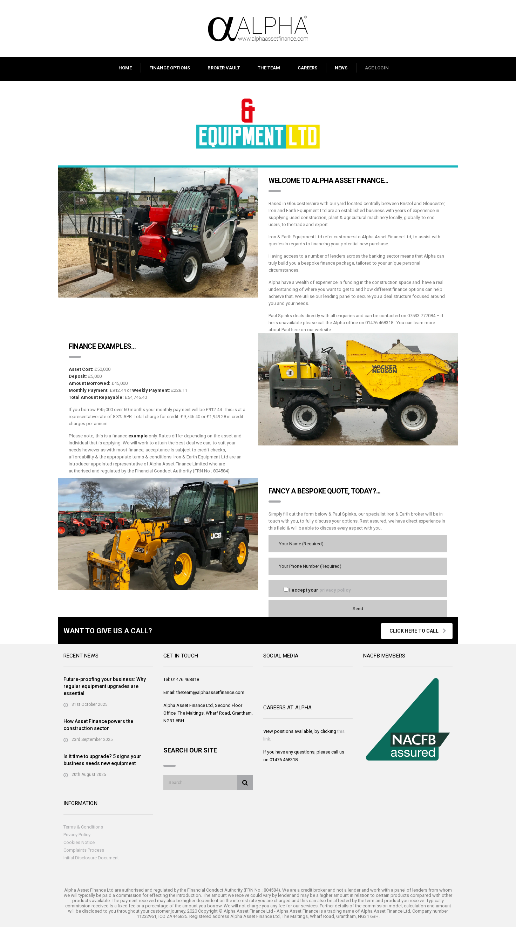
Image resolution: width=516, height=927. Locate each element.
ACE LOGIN (377, 67)
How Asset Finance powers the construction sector (98, 724)
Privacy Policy (76, 834)
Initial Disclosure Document (91, 857)
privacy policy (335, 590)
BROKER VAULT (224, 67)
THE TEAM (269, 67)
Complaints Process (83, 850)
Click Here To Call (417, 631)
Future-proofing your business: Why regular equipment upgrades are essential (104, 686)
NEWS (341, 67)
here (295, 329)
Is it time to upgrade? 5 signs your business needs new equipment (102, 760)
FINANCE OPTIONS (169, 67)
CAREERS (307, 67)
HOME (125, 67)
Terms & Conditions (83, 827)
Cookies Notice (79, 842)
